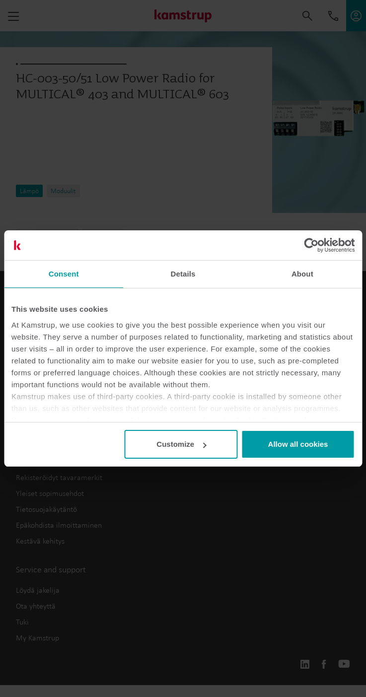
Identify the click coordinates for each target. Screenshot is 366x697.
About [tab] (302, 274)
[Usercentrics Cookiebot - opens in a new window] (311, 245)
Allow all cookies (298, 444)
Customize (181, 444)
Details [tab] (183, 274)
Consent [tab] (64, 274)
